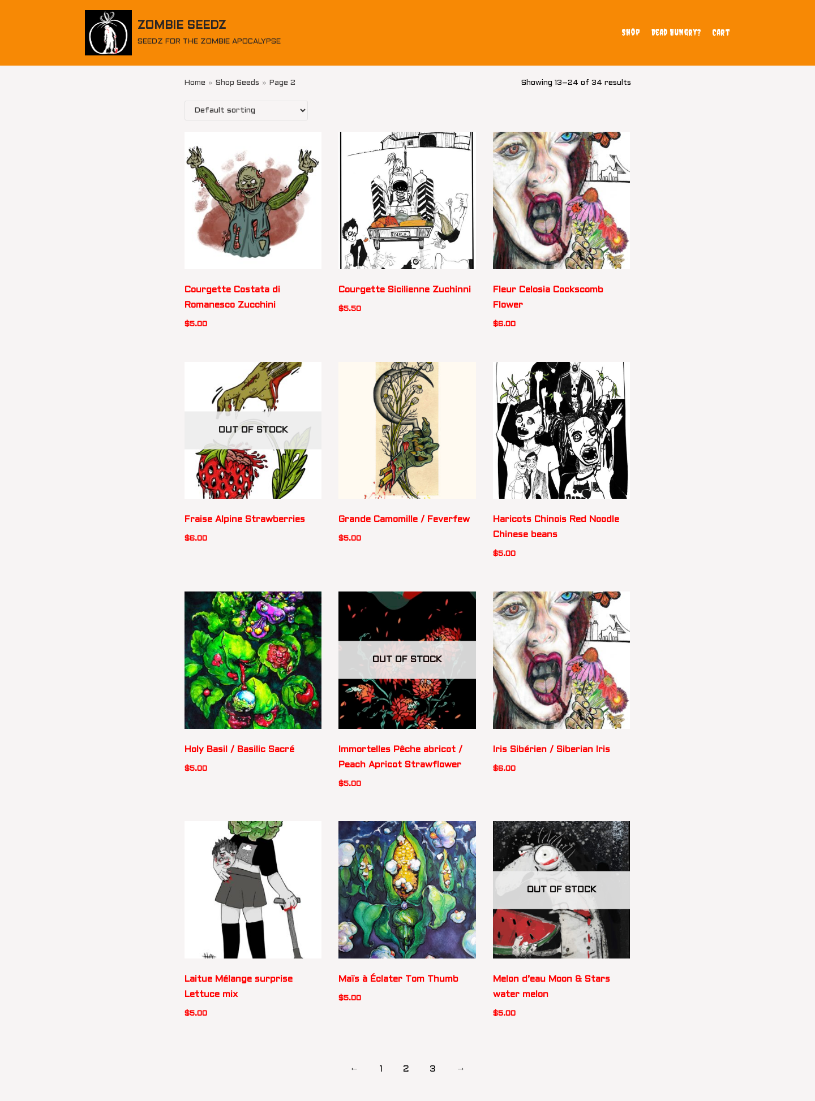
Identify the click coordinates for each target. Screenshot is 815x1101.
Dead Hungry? (676, 32)
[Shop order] (246, 110)
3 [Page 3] (433, 1069)
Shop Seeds (237, 83)
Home (195, 83)
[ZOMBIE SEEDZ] (183, 32)
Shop (631, 32)
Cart (721, 32)
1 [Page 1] (381, 1069)
